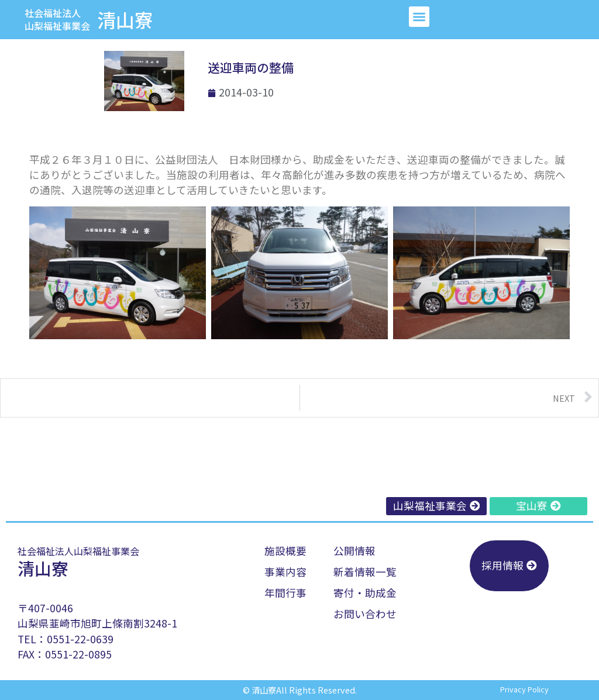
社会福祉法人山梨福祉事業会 (57, 19)
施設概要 (285, 550)
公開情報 (354, 550)
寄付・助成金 (365, 592)
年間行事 (285, 592)
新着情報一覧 (365, 571)
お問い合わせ (365, 613)
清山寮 (125, 19)
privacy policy (524, 689)
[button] (419, 16)
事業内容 (285, 571)
